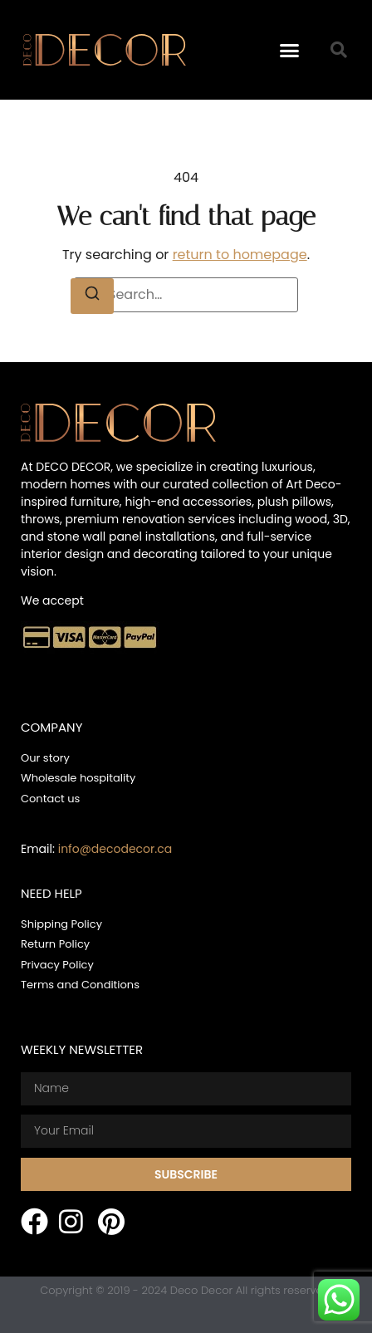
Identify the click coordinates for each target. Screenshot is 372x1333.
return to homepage (240, 254)
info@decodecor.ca (115, 848)
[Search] (92, 296)
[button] (289, 50)
